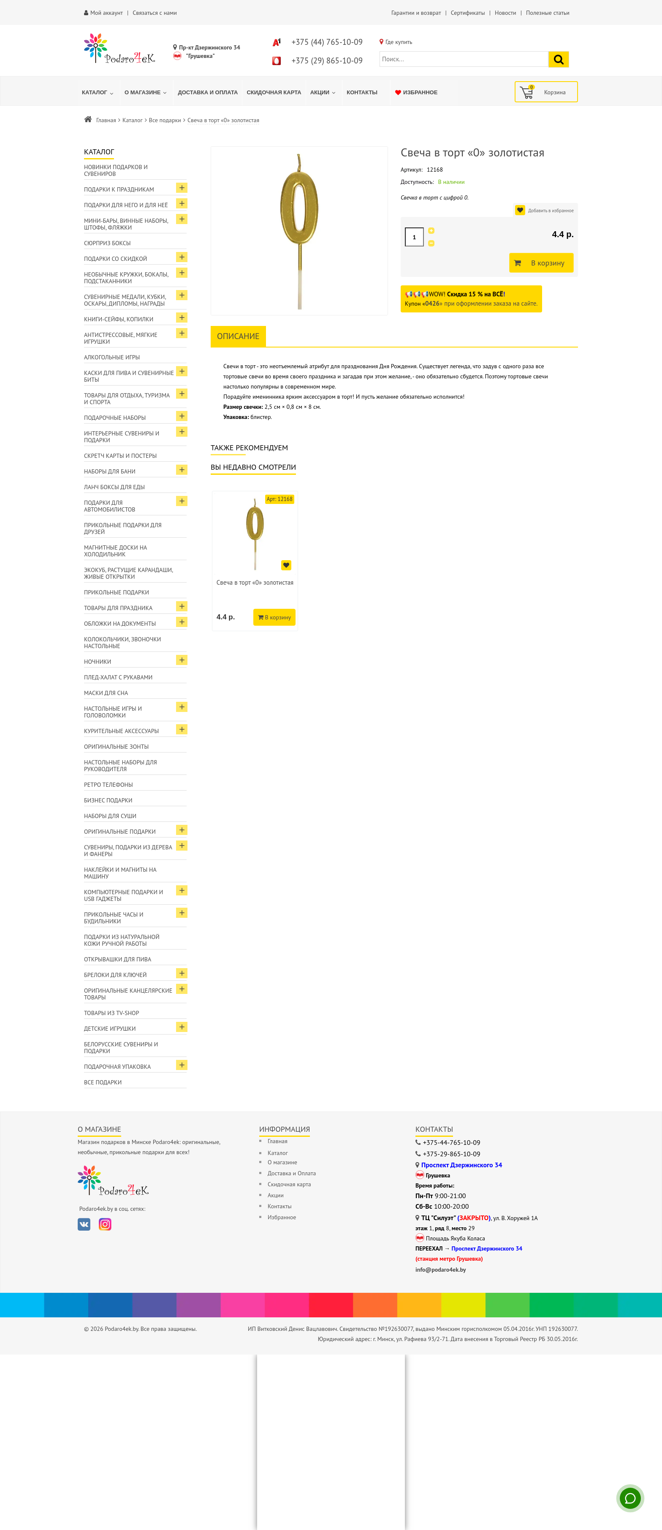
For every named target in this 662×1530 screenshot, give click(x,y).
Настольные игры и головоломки (113, 712)
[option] (255, 561)
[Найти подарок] (558, 59)
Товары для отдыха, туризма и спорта (127, 398)
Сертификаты (468, 12)
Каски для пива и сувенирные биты (129, 376)
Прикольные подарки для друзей (123, 528)
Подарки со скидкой (115, 259)
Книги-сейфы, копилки (118, 319)
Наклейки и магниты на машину (120, 873)
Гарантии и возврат (416, 12)
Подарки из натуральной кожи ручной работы (122, 940)
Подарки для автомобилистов (110, 506)
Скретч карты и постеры (120, 456)
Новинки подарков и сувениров (116, 170)
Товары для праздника (118, 608)
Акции (276, 1195)
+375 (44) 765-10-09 (327, 42)
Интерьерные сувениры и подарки (121, 437)
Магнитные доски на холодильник (115, 551)
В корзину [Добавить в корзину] (545, 263)
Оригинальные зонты (116, 746)
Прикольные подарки (116, 592)
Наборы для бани (110, 471)
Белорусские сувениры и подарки (121, 1047)
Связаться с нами (155, 12)
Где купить (398, 42)
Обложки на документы (120, 623)
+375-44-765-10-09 (451, 1142)
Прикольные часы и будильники (114, 918)
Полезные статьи (548, 12)
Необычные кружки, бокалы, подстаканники (126, 278)
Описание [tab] (238, 336)
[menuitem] (99, 92)
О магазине (282, 1162)
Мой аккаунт (106, 12)
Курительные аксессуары (121, 731)
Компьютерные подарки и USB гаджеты (123, 895)
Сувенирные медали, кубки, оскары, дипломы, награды (125, 300)
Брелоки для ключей (115, 975)
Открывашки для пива (117, 959)
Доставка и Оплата (292, 1173)
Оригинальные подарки (120, 831)
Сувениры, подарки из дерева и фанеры (128, 850)
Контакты (280, 1206)
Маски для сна (106, 693)
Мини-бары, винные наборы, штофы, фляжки (126, 224)
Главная (106, 120)
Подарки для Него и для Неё (126, 205)
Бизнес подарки (108, 800)
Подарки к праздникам (119, 189)
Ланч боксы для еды (114, 487)
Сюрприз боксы (107, 243)
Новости (505, 12)
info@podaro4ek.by (440, 1269)
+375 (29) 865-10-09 (327, 60)
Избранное (282, 1217)
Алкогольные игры (112, 357)
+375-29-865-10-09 (451, 1154)
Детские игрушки (110, 1028)
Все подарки (165, 120)
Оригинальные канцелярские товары (128, 994)
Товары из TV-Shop (111, 1013)
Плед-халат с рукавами (118, 677)
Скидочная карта (289, 1184)
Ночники (97, 661)
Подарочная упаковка (117, 1066)
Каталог (132, 120)
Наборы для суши (110, 816)
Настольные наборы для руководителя (120, 765)
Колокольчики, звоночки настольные (122, 642)
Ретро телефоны (108, 784)
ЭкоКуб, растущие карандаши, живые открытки (128, 573)
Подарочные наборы (115, 418)
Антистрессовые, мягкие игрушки (120, 338)
